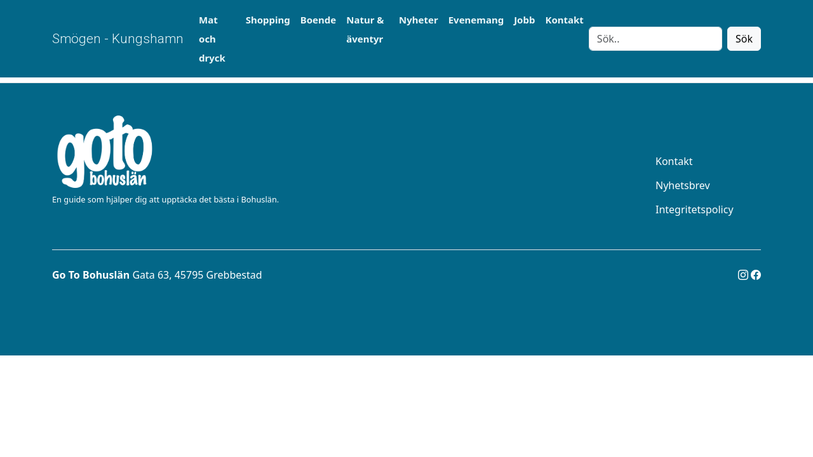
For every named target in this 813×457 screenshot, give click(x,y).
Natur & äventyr (365, 29)
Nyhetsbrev (682, 185)
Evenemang (476, 19)
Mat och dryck (212, 38)
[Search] (655, 39)
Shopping (268, 19)
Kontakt (564, 19)
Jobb (524, 19)
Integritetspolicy (694, 209)
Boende (318, 19)
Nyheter (418, 19)
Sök (744, 39)
